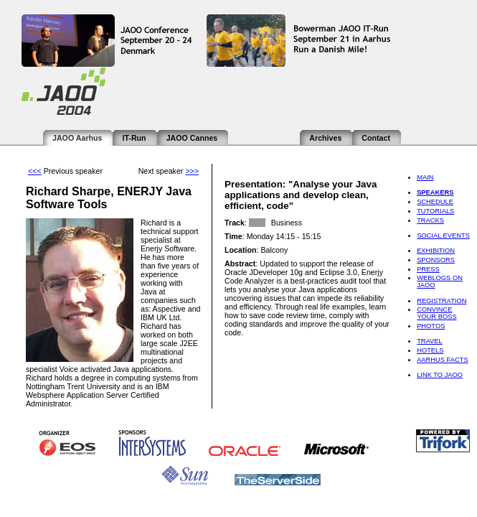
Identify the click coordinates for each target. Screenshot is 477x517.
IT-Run (134, 138)
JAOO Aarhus (77, 138)
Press (428, 269)
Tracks (430, 220)
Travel (430, 341)
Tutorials (435, 211)
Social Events (443, 235)
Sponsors (436, 260)
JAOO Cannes (192, 138)
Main (425, 177)
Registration (441, 300)
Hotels (430, 350)
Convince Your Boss (436, 313)
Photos (431, 326)
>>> (192, 171)
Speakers (435, 192)
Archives (325, 138)
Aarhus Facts (442, 359)
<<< (35, 171)
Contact (376, 138)
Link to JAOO (440, 374)
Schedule (435, 201)
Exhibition (436, 250)
